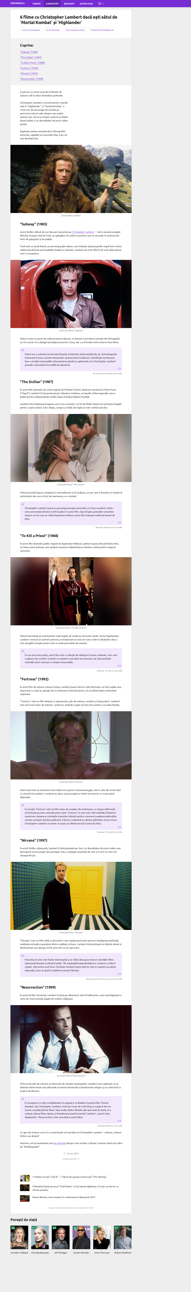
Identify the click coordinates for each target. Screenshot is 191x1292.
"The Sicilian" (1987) (30, 57)
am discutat (60, 1142)
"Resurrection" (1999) (31, 78)
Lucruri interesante (31, 29)
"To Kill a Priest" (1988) (32, 62)
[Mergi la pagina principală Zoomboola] (17, 3)
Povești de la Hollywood (102, 29)
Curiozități (52, 3)
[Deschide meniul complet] (100, 3)
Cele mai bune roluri (75, 29)
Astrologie (86, 3)
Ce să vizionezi (53, 29)
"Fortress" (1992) (29, 67)
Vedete (36, 3)
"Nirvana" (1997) (29, 73)
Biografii (69, 3)
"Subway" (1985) (29, 51)
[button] (84, 232)
